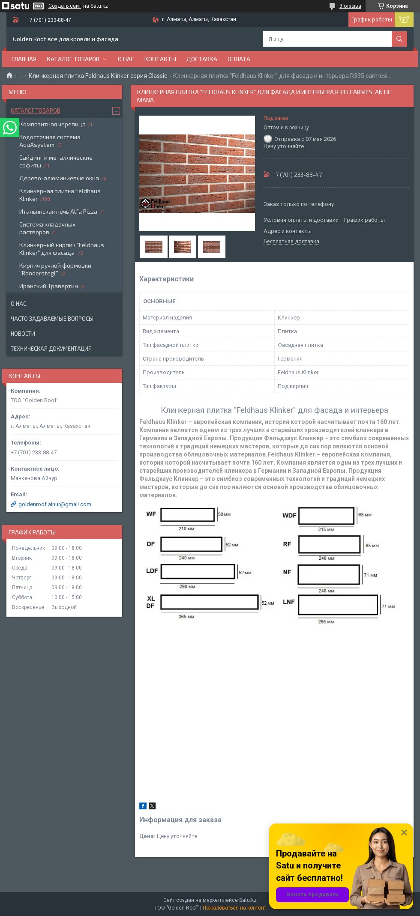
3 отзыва (350, 6)
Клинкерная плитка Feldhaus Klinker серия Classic (98, 75)
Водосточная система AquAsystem (50, 140)
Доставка (201, 59)
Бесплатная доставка (291, 242)
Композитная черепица (52, 124)
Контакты (160, 59)
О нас (126, 59)
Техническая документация (51, 348)
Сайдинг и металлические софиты (56, 161)
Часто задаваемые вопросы (52, 318)
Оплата (239, 59)
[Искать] (399, 39)
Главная (24, 59)
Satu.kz (248, 900)
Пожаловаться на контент (234, 908)
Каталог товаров (73, 59)
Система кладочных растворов (47, 228)
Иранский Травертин (48, 285)
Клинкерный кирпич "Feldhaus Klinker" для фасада (61, 248)
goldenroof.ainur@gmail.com (54, 504)
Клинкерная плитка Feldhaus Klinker (60, 194)
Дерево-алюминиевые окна (59, 178)
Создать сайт (64, 6)
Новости (23, 333)
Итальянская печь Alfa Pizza (58, 211)
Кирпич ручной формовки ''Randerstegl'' (55, 269)
